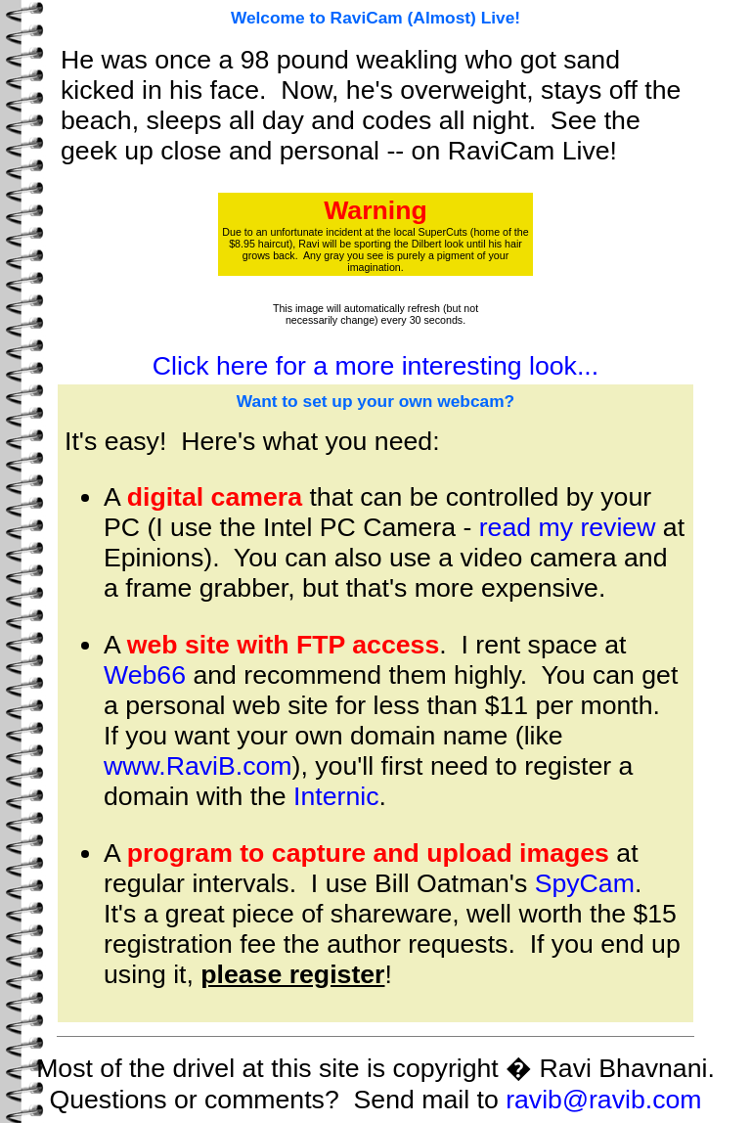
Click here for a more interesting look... (375, 366)
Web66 (145, 675)
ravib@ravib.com (603, 1099)
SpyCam (585, 883)
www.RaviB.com (198, 766)
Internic (335, 796)
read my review (567, 527)
